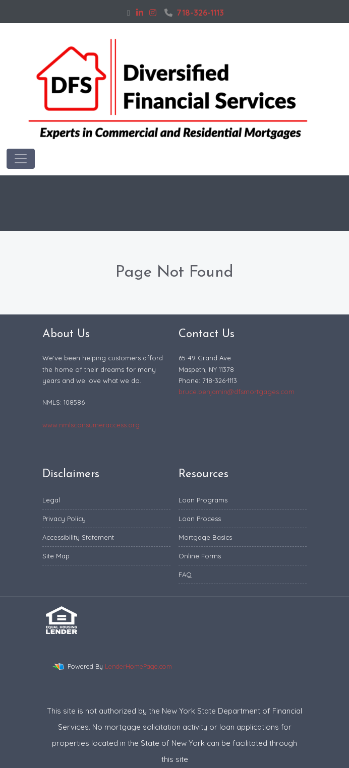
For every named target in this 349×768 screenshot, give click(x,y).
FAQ (185, 574)
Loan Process (200, 519)
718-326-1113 (194, 13)
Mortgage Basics (205, 537)
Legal (51, 500)
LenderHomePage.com (138, 666)
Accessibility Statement (78, 537)
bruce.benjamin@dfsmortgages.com (237, 392)
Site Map (56, 556)
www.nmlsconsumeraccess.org (91, 425)
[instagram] (152, 13)
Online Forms (200, 556)
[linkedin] (139, 13)
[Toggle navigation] (21, 159)
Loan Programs (203, 500)
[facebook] (128, 13)
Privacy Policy (64, 519)
